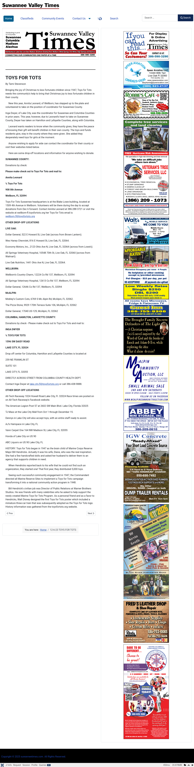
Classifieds (26, 18)
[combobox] (160, 17)
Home (8, 18)
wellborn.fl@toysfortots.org (20, 216)
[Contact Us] (89, 19)
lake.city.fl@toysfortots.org (44, 384)
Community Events (53, 18)
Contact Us (78, 18)
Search (114, 18)
